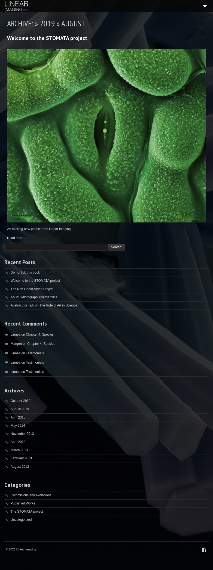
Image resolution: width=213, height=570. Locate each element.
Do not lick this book (25, 272)
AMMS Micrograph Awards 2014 (34, 297)
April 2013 (18, 442)
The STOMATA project (27, 511)
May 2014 (18, 426)
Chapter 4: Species (40, 334)
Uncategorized (21, 520)
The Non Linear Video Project (32, 289)
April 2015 (18, 417)
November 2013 (22, 434)
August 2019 (20, 409)
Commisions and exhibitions (31, 495)
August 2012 (20, 467)
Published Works (23, 503)
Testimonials (35, 353)
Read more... (16, 238)
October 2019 (21, 401)
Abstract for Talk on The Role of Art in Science (44, 305)
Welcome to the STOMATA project (47, 38)
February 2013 (21, 458)
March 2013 (19, 450)
